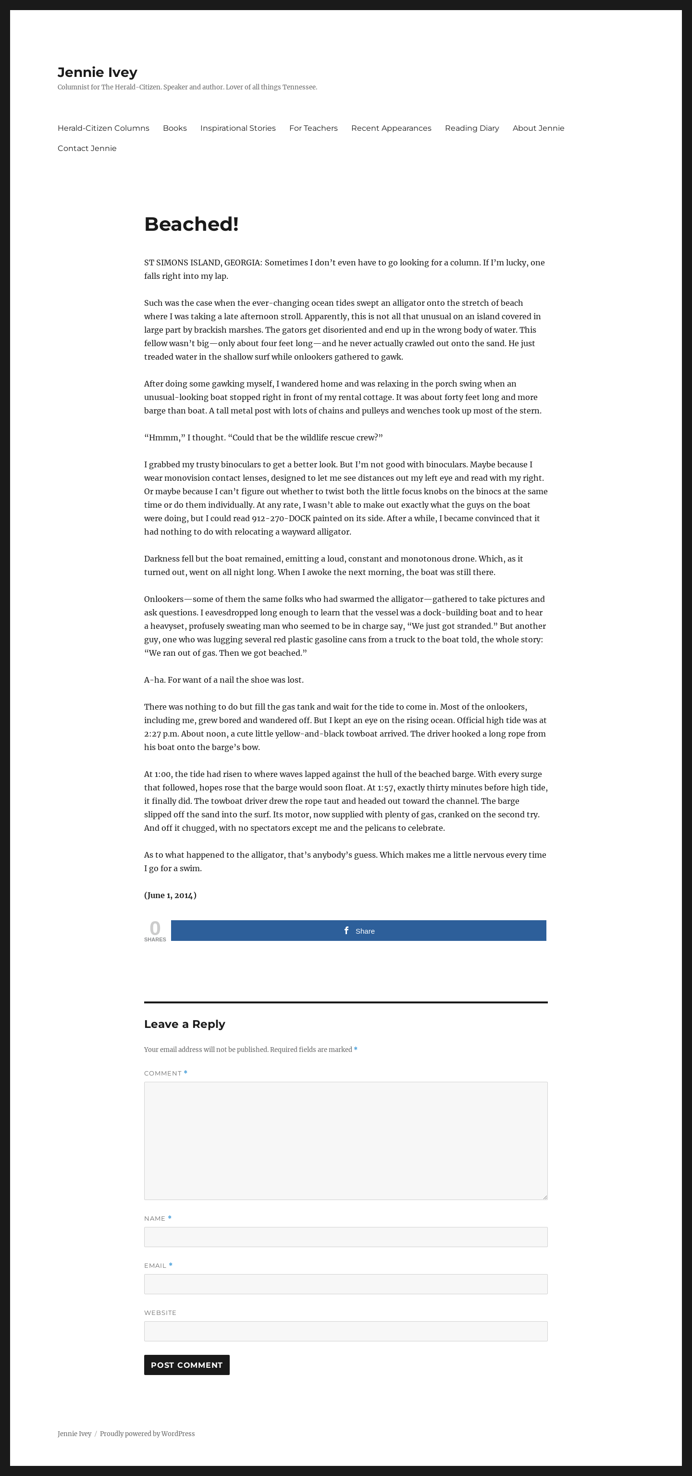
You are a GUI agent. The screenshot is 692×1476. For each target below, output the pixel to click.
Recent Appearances (391, 128)
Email (158, 1266)
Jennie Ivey (97, 72)
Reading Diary (472, 128)
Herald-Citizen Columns (103, 128)
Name (158, 1218)
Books (175, 128)
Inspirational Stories (238, 128)
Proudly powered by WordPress (147, 1434)
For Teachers (313, 128)
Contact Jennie (87, 148)
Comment (166, 1073)
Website (160, 1312)
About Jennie (539, 128)
